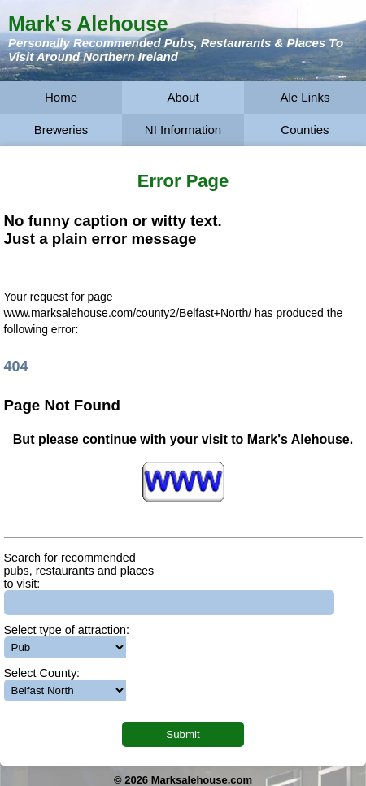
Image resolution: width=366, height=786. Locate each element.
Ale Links (305, 97)
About (182, 97)
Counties (305, 130)
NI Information (183, 130)
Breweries (61, 130)
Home (61, 97)
